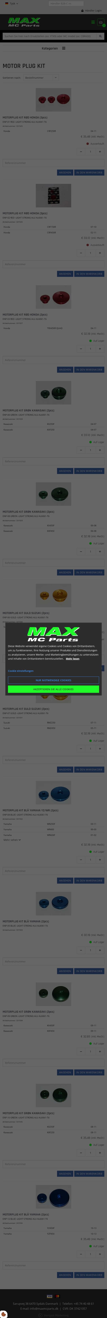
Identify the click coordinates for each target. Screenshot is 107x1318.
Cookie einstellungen (20, 671)
